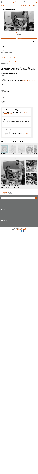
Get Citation (19, 34)
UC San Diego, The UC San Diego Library (8, 5)
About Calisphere (4, 204)
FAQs (1, 215)
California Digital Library (21, 229)
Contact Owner (19, 38)
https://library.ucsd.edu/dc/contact (28, 80)
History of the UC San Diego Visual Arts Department (25, 5)
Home (2, 201)
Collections (3, 209)
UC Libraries (24, 228)
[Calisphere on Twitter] (21, 231)
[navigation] (1, 2)
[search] (36, 2)
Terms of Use (3, 217)
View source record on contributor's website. (21, 42)
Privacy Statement (4, 220)
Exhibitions (2, 212)
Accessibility (3, 223)
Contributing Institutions (5, 206)
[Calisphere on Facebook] (23, 231)
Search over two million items (7, 196)
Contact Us (3, 226)
